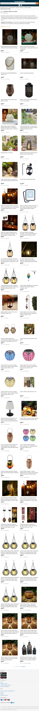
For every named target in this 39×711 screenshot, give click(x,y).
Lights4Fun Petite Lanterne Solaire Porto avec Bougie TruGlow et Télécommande (28, 153)
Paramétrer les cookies (4, 695)
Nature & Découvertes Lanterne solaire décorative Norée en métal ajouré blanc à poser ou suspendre (29, 48)
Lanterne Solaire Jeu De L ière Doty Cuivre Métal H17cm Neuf (9, 100)
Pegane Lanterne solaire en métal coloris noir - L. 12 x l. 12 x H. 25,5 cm (29, 100)
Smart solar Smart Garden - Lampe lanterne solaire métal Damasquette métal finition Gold (9, 180)
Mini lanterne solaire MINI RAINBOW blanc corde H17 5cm (9, 74)
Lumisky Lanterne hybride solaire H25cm (27, 179)
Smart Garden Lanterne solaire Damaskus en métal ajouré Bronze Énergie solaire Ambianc (9, 47)
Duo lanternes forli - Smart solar (7, 152)
